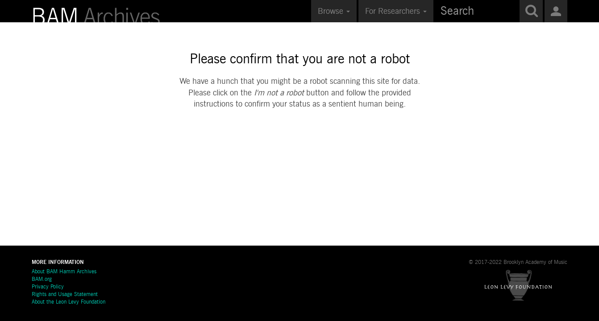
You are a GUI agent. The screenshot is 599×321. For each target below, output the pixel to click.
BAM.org (42, 279)
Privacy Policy (48, 287)
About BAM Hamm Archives (64, 272)
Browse (334, 12)
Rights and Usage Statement (65, 294)
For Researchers (396, 12)
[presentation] (300, 138)
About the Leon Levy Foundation (68, 302)
